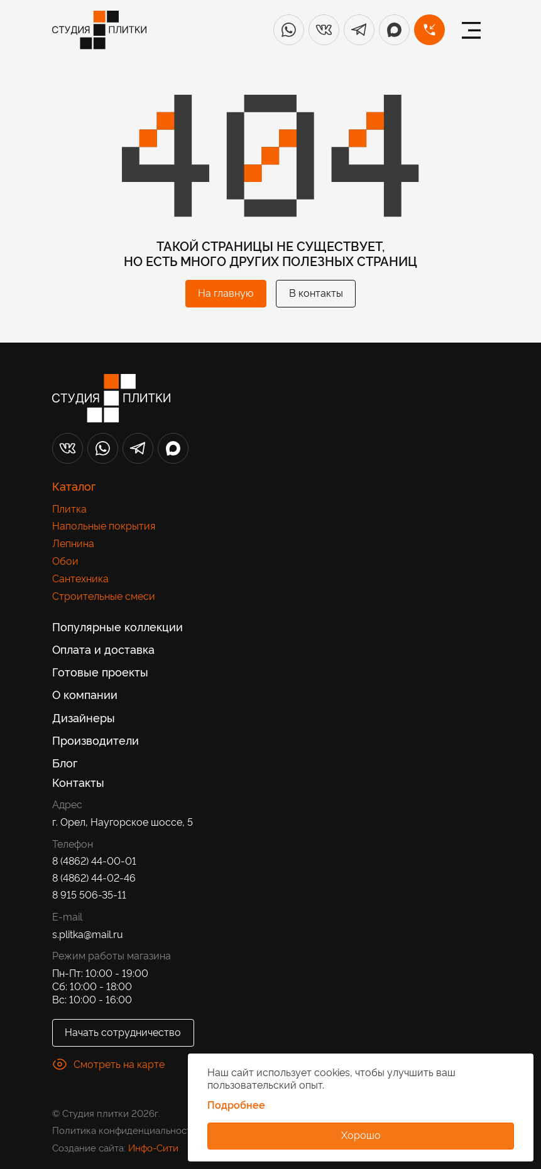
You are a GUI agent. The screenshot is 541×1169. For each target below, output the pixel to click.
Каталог (74, 486)
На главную (225, 292)
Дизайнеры (83, 717)
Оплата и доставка (103, 649)
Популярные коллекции (117, 626)
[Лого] (99, 30)
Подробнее (236, 1105)
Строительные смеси (103, 595)
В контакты (316, 292)
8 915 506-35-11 (89, 894)
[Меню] (471, 30)
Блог (64, 762)
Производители (95, 740)
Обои (65, 560)
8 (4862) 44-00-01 (94, 860)
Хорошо (361, 1134)
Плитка (69, 508)
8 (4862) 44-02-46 (94, 877)
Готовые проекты (100, 672)
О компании (84, 694)
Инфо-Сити (153, 1147)
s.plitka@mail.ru (87, 934)
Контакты (78, 781)
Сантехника (80, 578)
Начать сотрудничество (123, 1031)
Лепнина (73, 543)
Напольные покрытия (103, 525)
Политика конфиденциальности (124, 1129)
